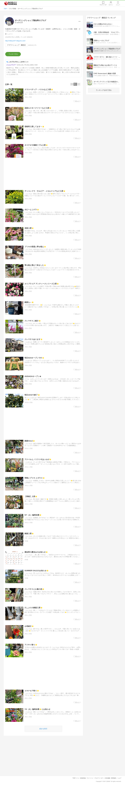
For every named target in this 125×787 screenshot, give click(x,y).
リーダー (103, 4)
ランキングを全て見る (104, 90)
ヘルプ (119, 778)
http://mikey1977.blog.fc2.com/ (15, 41)
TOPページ (75, 778)
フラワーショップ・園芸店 (16, 45)
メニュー (118, 4)
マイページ (90, 778)
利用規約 (113, 778)
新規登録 (83, 778)
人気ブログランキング (10, 3)
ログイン (111, 4)
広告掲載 (107, 778)
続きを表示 (43, 729)
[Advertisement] (43, 174)
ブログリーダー (99, 778)
